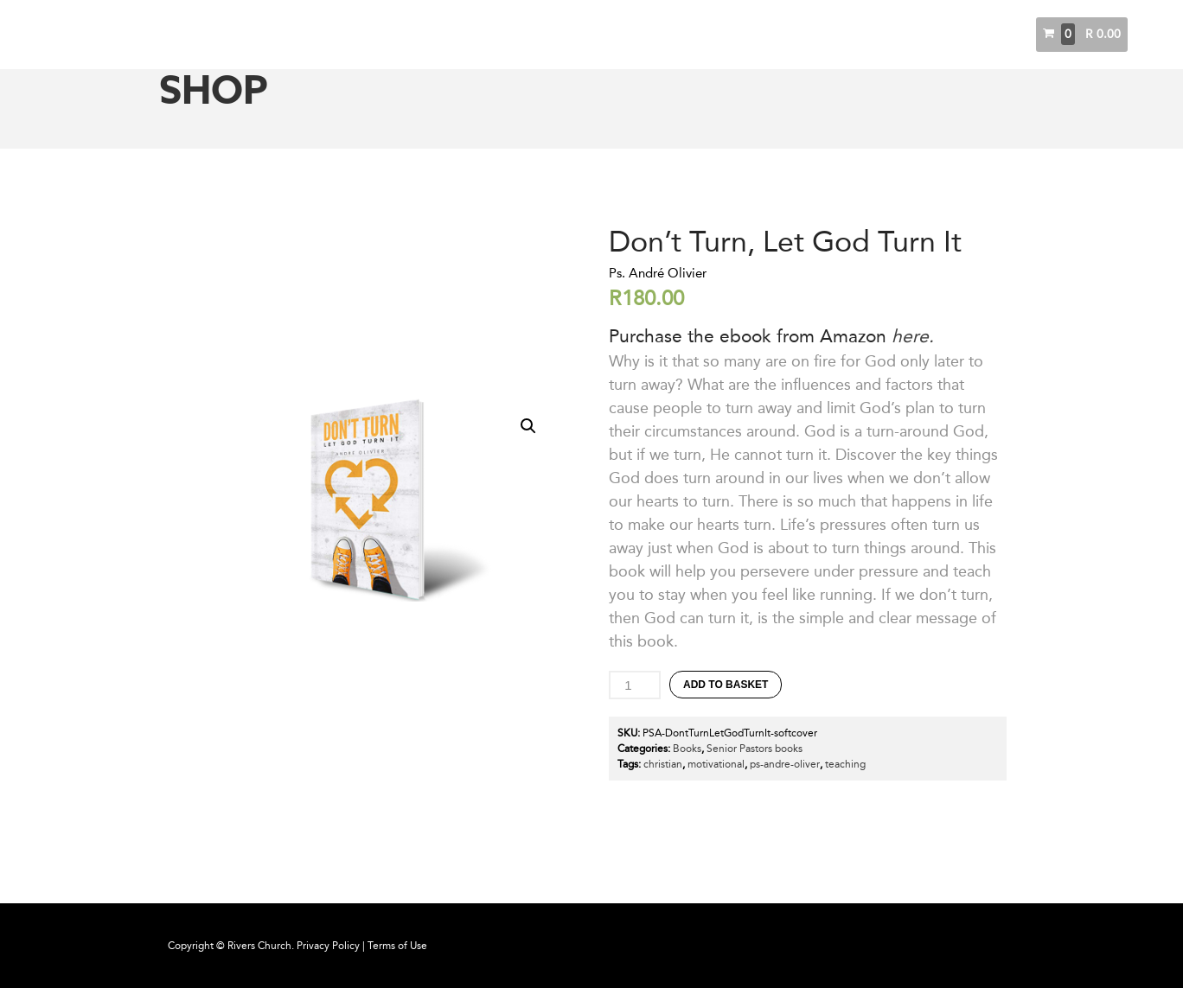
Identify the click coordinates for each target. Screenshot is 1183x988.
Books (971, 34)
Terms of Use (397, 946)
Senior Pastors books (755, 749)
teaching (845, 764)
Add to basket (725, 685)
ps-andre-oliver (785, 764)
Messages (906, 34)
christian (662, 764)
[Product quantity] (635, 685)
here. (913, 336)
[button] (528, 426)
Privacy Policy (328, 946)
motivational (716, 764)
